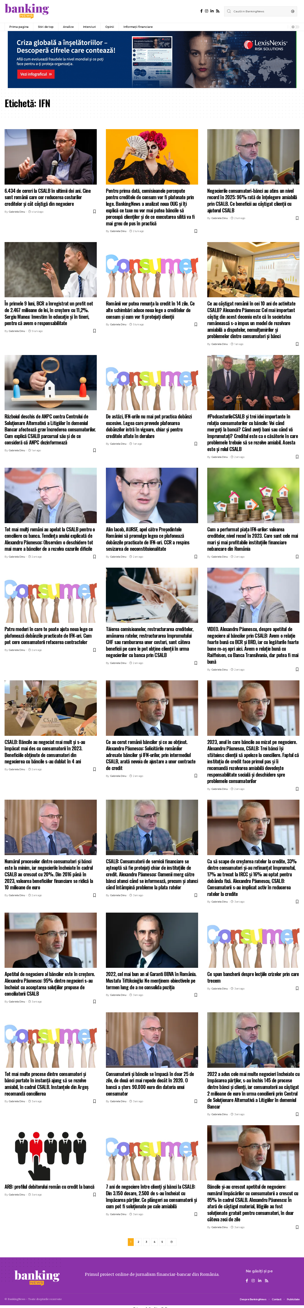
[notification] (283, 27)
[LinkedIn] (212, 11)
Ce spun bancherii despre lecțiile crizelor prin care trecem (253, 977)
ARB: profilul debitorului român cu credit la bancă (49, 1186)
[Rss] (218, 11)
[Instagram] (206, 11)
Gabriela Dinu (17, 211)
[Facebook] (201, 11)
